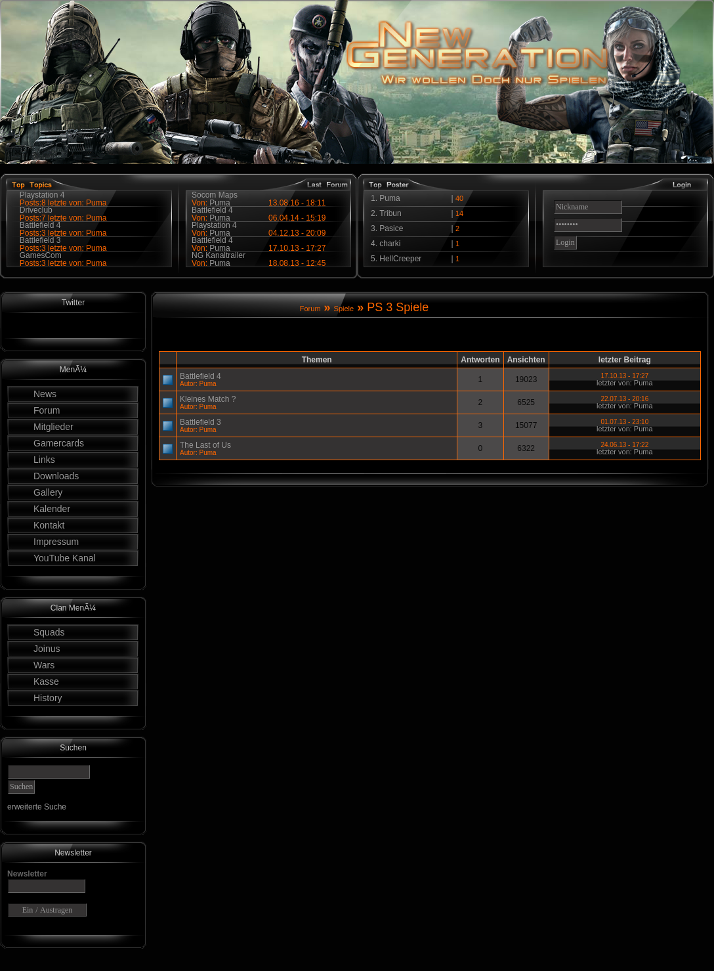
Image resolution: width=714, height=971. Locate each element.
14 (459, 213)
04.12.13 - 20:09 (297, 233)
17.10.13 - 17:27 (297, 248)
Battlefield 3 (40, 240)
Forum (46, 410)
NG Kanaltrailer (218, 255)
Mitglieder (53, 426)
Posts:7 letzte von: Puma (63, 218)
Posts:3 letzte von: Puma (63, 233)
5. (375, 258)
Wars (43, 665)
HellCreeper (400, 258)
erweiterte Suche (36, 806)
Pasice (391, 228)
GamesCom (41, 255)
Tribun (390, 213)
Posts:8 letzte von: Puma (63, 202)
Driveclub (36, 210)
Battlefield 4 (40, 225)
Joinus (46, 648)
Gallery (47, 492)
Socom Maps (215, 195)
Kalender (51, 509)
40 (459, 198)
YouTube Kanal (64, 558)
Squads (48, 632)
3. (375, 228)
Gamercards (58, 443)
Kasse (46, 681)
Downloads (56, 476)
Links (44, 459)
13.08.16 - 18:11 (297, 202)
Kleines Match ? (208, 399)
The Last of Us (205, 445)
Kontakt (48, 525)
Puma (219, 263)
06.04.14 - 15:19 (297, 218)
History (47, 698)
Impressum (56, 541)
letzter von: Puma (625, 383)
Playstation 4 (42, 195)
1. (375, 198)
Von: (200, 263)
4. (375, 243)
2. (375, 213)
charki (389, 243)
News (44, 394)
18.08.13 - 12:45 (297, 263)
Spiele (344, 309)
